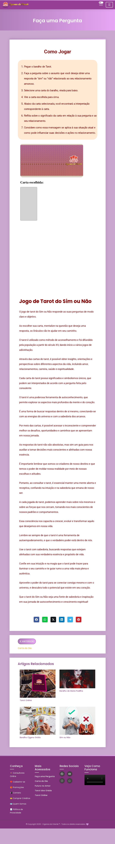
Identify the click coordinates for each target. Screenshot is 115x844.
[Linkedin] (61, 619)
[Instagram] (62, 780)
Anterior (27, 641)
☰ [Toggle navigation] (109, 5)
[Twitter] (53, 619)
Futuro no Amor (43, 785)
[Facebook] (36, 619)
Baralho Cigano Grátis (30, 737)
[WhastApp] (45, 619)
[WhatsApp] (69, 780)
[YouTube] (69, 773)
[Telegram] (70, 619)
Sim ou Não (65, 737)
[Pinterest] (78, 619)
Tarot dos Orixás (43, 790)
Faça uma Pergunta (45, 776)
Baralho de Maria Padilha (71, 691)
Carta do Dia (24, 648)
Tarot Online (26, 700)
